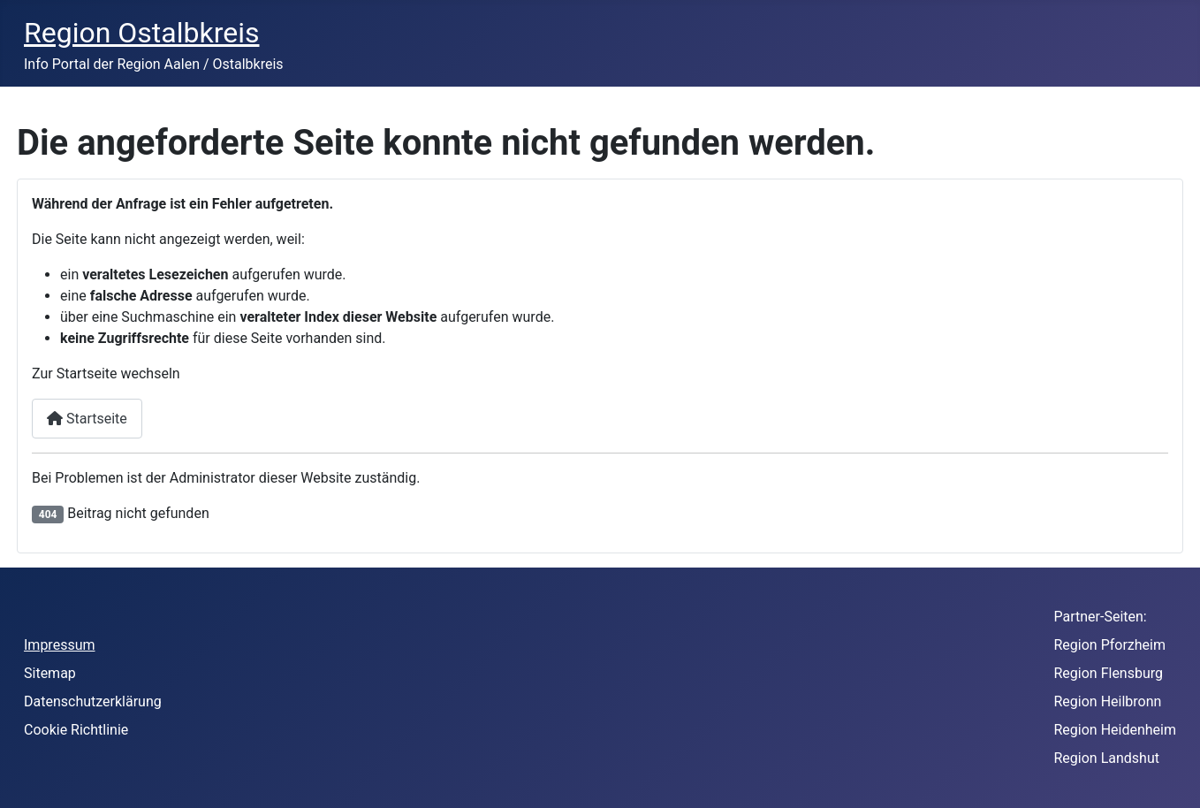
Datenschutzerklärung (93, 701)
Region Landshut (1106, 758)
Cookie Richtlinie (76, 729)
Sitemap (50, 673)
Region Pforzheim (1110, 644)
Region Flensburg (1109, 673)
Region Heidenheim (1115, 729)
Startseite (87, 418)
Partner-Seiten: (1100, 616)
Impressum (59, 644)
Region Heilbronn (1108, 701)
